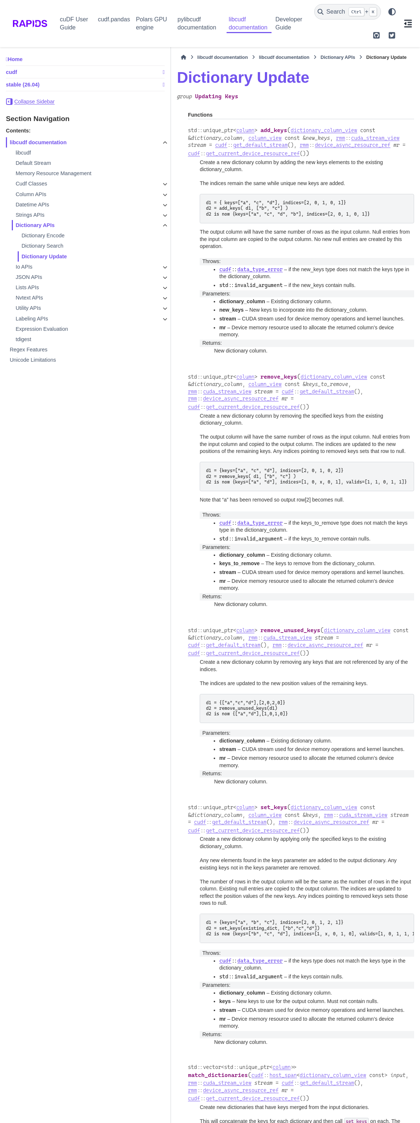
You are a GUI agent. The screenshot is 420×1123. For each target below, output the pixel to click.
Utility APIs (28, 308)
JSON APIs (28, 277)
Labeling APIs (31, 319)
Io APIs (23, 267)
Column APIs (30, 194)
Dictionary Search (42, 246)
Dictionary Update (44, 256)
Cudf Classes (31, 184)
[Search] (347, 12)
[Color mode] (392, 12)
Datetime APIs (32, 205)
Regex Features (28, 350)
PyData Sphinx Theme (365, 1107)
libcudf (23, 153)
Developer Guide (288, 23)
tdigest (23, 339)
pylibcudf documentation (197, 23)
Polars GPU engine (151, 23)
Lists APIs (27, 287)
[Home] (117, 57)
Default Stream (33, 163)
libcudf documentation (248, 23)
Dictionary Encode (42, 235)
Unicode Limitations (33, 360)
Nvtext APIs (29, 298)
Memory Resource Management (53, 173)
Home (15, 59)
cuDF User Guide (74, 23)
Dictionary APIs (35, 225)
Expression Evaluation (41, 329)
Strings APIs (29, 215)
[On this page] (408, 23)
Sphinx (53, 1113)
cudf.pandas (114, 19)
